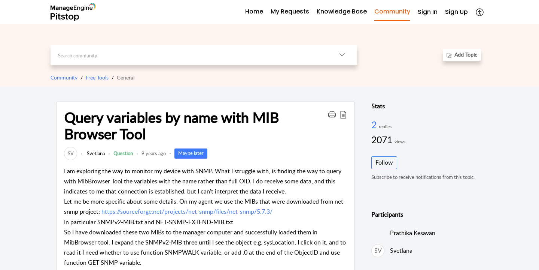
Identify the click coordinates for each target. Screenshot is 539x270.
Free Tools (97, 77)
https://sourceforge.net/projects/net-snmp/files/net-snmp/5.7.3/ (186, 211)
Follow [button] (384, 162)
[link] (70, 153)
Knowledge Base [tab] (342, 11)
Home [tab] (254, 11)
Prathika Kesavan (412, 233)
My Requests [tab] (290, 11)
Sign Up (456, 12)
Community (64, 77)
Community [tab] (392, 11)
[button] (480, 12)
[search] (189, 55)
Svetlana (95, 153)
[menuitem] (427, 12)
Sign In (428, 12)
